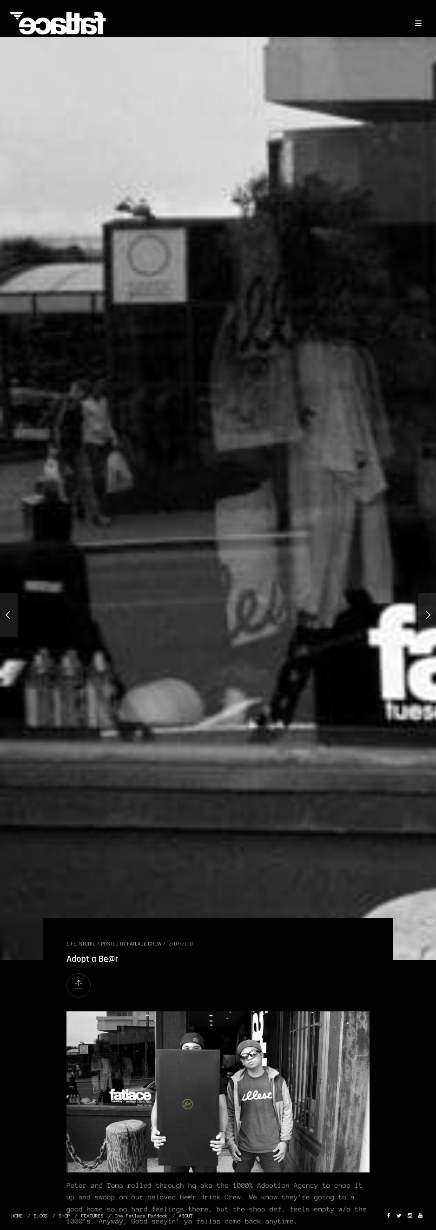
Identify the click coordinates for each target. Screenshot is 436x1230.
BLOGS (41, 1215)
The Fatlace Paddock (141, 1215)
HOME (17, 1215)
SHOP (64, 1215)
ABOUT (186, 1215)
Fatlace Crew (144, 943)
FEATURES (92, 1215)
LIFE (71, 943)
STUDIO (87, 943)
